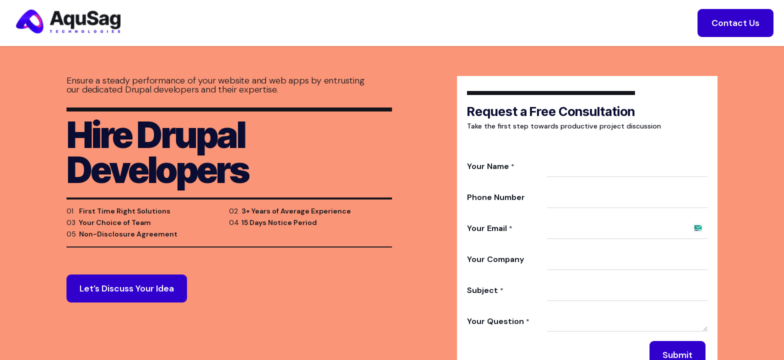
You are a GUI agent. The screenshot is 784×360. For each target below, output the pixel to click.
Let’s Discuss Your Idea (127, 300)
